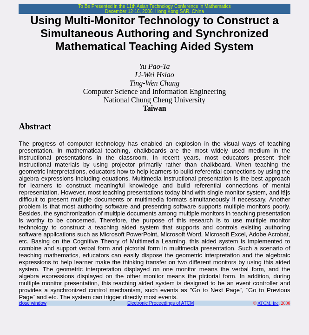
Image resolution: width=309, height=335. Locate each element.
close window (32, 303)
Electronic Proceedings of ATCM (160, 303)
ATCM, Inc (268, 303)
